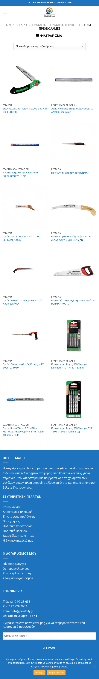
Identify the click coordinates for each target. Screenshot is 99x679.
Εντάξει (39, 672)
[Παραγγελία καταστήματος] (49, 46)
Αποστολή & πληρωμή (17, 512)
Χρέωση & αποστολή (17, 573)
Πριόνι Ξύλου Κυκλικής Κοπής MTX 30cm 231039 (23, 366)
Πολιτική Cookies (15, 531)
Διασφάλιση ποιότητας (18, 535)
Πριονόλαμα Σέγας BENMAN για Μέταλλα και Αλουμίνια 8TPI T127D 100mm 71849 (23, 431)
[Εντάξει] (94, 667)
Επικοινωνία (11, 507)
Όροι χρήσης (11, 521)
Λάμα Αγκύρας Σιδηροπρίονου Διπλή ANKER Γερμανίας (72, 110)
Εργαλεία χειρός (62, 25)
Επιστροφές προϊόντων (19, 516)
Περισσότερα (56, 672)
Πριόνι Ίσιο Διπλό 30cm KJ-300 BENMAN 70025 (21, 238)
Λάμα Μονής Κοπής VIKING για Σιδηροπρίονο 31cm (20, 174)
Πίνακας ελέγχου (14, 564)
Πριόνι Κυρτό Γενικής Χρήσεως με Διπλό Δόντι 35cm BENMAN (71, 238)
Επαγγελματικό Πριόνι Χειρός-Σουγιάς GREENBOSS (25, 110)
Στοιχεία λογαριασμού (18, 578)
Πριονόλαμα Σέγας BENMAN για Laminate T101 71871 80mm (69, 366)
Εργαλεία (39, 25)
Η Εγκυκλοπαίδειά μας (18, 540)
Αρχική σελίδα (17, 25)
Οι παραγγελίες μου (16, 568)
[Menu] (5, 12)
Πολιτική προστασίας (18, 526)
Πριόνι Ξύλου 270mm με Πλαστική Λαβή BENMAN (22, 302)
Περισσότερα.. (23, 487)
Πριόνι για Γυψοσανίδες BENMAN (70, 172)
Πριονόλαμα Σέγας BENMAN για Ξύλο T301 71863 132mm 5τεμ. (72, 430)
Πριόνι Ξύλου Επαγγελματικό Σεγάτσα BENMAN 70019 (73, 302)
